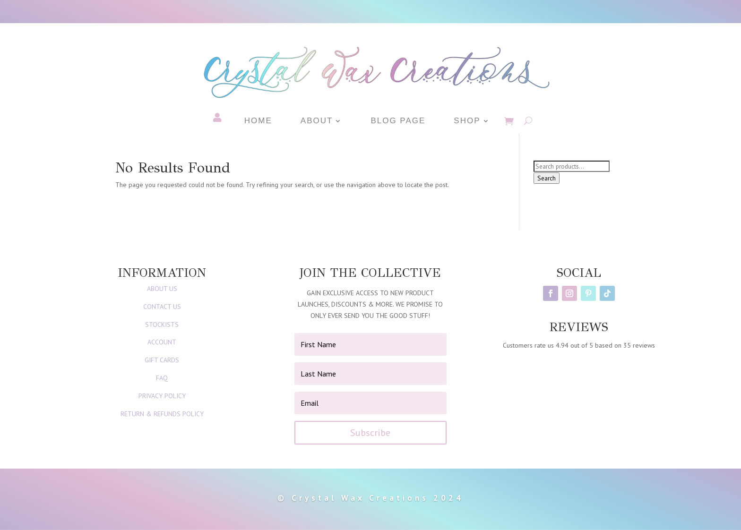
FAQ (162, 378)
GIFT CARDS (162, 360)
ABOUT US (162, 288)
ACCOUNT (161, 342)
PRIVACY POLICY (162, 396)
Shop (467, 121)
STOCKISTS (162, 324)
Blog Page (397, 121)
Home (258, 121)
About (317, 121)
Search (546, 178)
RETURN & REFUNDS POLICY (162, 414)
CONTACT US (162, 306)
